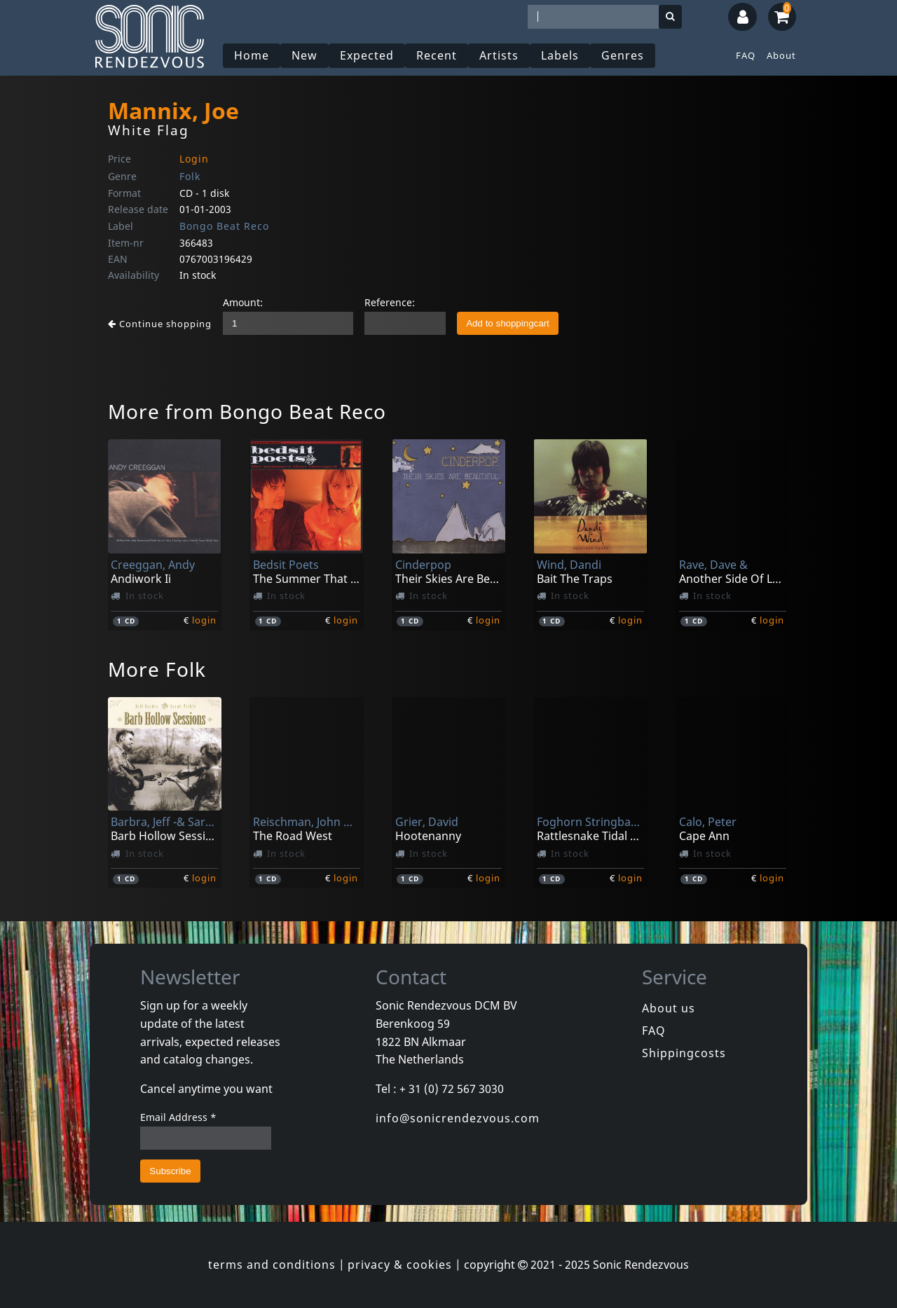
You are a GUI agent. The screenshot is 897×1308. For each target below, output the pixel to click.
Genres (622, 55)
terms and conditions (272, 1264)
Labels (560, 55)
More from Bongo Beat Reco (247, 411)
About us (668, 1008)
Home (251, 55)
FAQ (745, 55)
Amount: (243, 302)
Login (194, 158)
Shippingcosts (684, 1053)
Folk (189, 176)
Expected (367, 55)
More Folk (157, 669)
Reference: (389, 302)
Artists (499, 55)
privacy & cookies (400, 1264)
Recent (436, 55)
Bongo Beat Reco (224, 226)
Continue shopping (160, 323)
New (304, 55)
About (781, 55)
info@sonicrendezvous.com (458, 1118)
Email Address (178, 1117)
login (204, 620)
